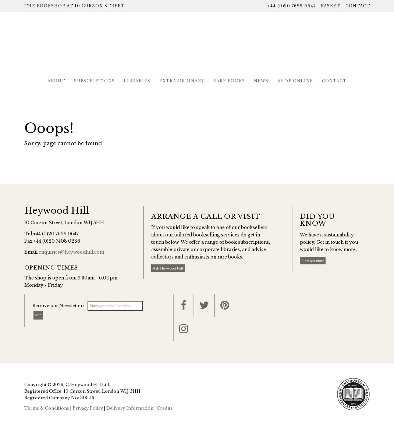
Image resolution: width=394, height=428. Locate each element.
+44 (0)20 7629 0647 (291, 6)
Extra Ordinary (181, 81)
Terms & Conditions (46, 408)
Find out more (312, 260)
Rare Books (229, 81)
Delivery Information (129, 408)
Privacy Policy (87, 408)
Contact (357, 6)
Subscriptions (94, 81)
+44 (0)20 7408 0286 (56, 241)
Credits (165, 408)
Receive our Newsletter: (58, 305)
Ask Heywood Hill (168, 268)
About (56, 81)
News (261, 81)
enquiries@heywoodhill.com (71, 252)
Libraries (137, 81)
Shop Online (295, 81)
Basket (330, 6)
